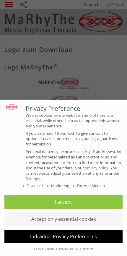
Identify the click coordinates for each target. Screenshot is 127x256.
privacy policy (97, 168)
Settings (33, 178)
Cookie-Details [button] (44, 249)
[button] (63, 202)
